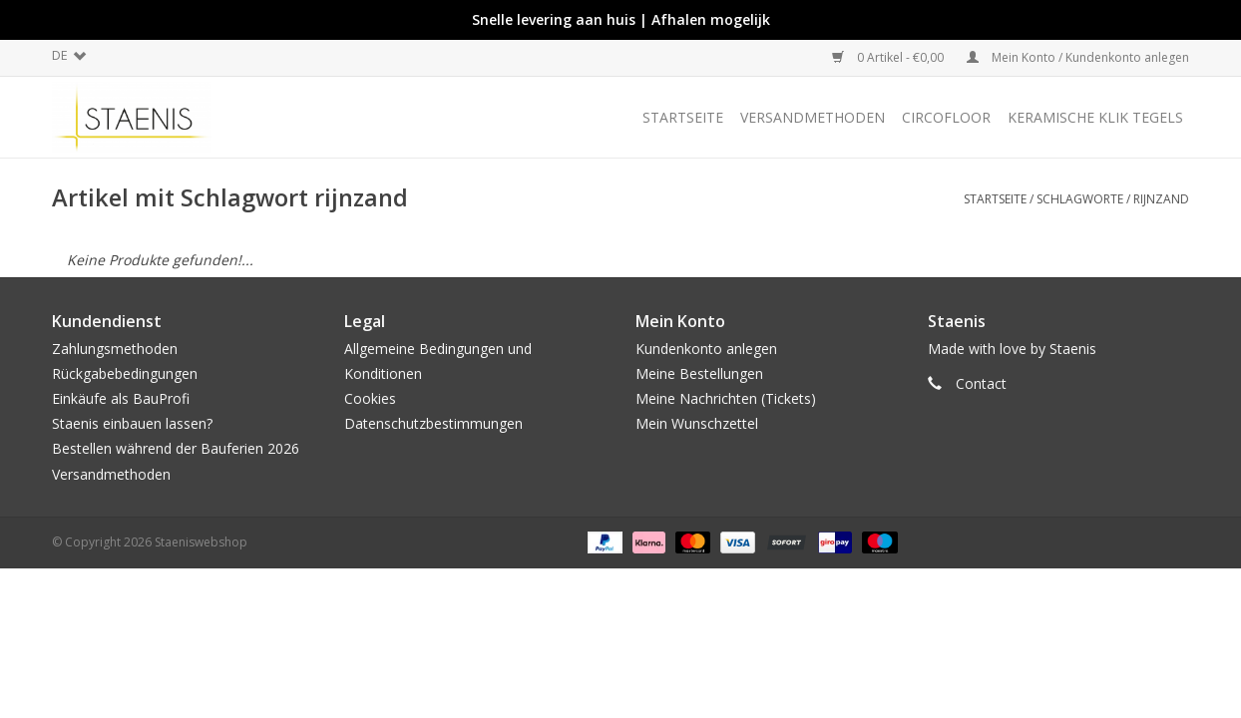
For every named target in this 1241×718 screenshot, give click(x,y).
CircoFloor (946, 117)
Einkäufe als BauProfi (121, 398)
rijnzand (1161, 198)
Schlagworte (1079, 198)
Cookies (370, 398)
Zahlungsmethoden (115, 348)
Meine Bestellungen (699, 373)
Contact (981, 383)
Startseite (682, 117)
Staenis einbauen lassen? (132, 423)
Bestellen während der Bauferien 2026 (175, 448)
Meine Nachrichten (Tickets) (725, 398)
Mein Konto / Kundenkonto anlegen (1078, 57)
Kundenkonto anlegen (706, 348)
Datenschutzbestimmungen (433, 423)
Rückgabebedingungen (125, 373)
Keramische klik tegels (1095, 117)
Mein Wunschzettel (696, 423)
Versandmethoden (812, 117)
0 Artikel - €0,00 (889, 57)
